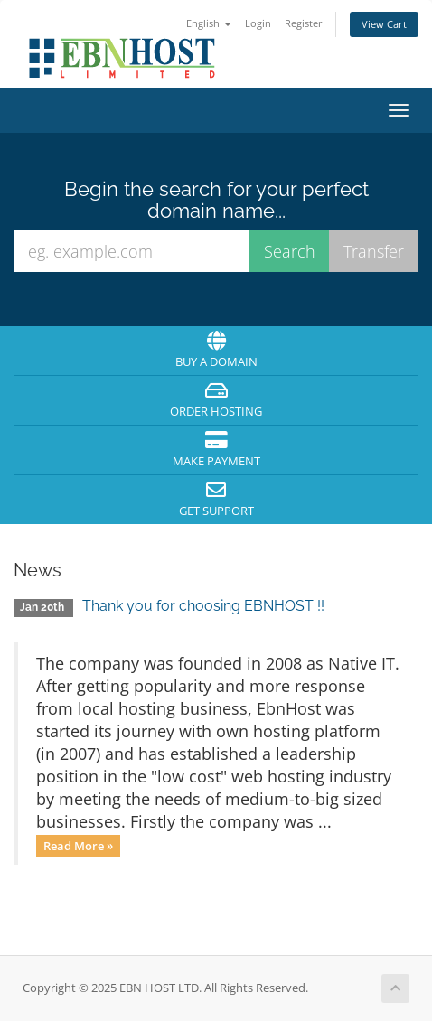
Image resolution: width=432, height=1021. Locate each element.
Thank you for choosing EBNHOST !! (203, 605)
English (208, 23)
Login (258, 23)
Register (304, 23)
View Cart (384, 24)
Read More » (78, 846)
